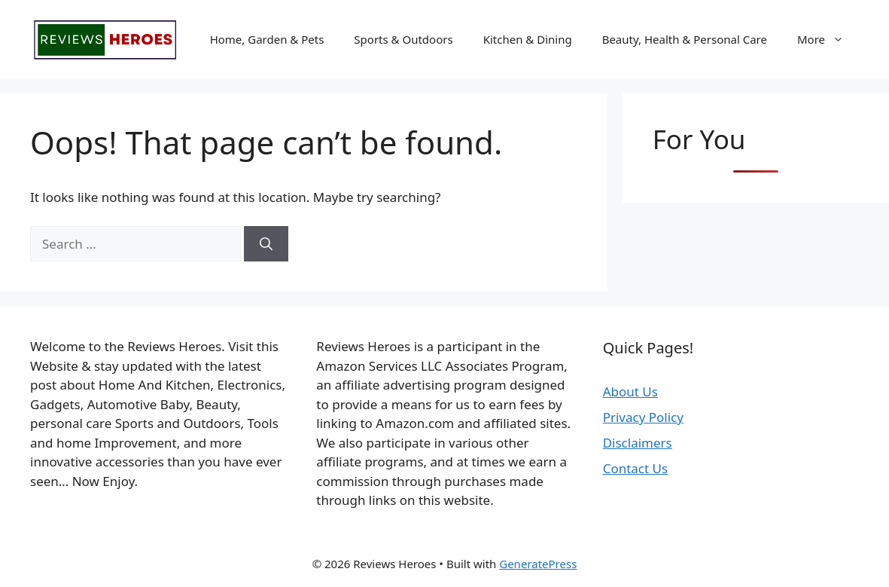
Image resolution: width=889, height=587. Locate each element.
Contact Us (635, 468)
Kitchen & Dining (527, 39)
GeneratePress (538, 563)
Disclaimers (637, 442)
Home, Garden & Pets (267, 39)
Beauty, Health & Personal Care (684, 39)
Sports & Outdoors (403, 39)
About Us (630, 391)
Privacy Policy (643, 417)
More (828, 39)
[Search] (266, 244)
